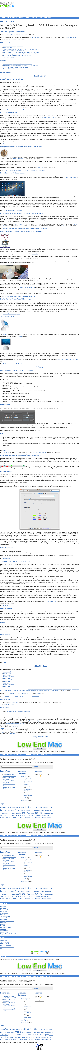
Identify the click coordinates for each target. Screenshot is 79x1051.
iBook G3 (64, 690)
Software (33, 17)
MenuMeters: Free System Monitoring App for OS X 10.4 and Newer (20, 65)
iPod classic (24, 693)
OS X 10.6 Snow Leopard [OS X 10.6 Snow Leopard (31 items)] (19, 815)
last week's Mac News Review (49, 117)
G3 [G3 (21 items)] (46, 807)
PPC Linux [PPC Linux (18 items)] (8, 817)
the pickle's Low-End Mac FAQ (8, 933)
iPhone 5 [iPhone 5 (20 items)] (28, 810)
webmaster (16, 726)
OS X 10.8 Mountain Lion (19, 158)
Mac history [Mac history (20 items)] (49, 810)
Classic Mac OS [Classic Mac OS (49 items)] (30, 807)
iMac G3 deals (6, 686)
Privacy (45, 714)
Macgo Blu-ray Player (5, 945)
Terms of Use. (12, 733)
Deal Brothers (3, 922)
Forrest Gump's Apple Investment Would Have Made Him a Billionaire (21, 54)
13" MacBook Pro (57, 689)
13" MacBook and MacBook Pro (36, 689)
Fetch (4, 662)
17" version (19, 336)
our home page (10, 711)
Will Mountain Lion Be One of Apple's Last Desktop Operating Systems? (21, 52)
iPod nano (29, 693)
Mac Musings (27, 778)
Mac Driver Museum (5, 927)
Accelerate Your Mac (5, 918)
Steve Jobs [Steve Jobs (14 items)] (23, 817)
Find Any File (6, 452)
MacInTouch (3, 911)
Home (3, 17)
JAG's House (3, 929)
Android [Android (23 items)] (2, 807)
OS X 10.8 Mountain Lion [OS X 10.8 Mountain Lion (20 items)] (39, 815)
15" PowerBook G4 (18, 690)
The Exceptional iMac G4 (9, 57)
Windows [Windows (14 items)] (42, 817)
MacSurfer (3, 906)
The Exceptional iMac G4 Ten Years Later (13, 364)
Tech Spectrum (28, 781)
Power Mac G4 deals (8, 680)
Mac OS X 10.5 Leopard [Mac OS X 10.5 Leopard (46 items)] (40, 813)
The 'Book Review (35, 37)
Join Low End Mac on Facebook (40, 738)
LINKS (2, 728)
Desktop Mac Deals (5, 72)
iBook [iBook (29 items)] (50, 807)
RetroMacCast (4, 919)
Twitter (16, 696)
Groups (27, 17)
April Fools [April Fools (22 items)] (12, 807)
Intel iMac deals (7, 673)
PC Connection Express (6, 944)
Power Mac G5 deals (8, 676)
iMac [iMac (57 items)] (2, 810)
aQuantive (23, 91)
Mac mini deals (7, 672)
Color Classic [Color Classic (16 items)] (39, 807)
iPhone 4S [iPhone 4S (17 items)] (23, 810)
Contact (49, 714)
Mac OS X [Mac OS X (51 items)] (11, 813)
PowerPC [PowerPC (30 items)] (3, 817)
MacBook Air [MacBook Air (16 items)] (43, 810)
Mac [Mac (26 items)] (35, 810)
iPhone (12, 693)
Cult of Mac (3, 908)
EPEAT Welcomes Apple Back (10, 47)
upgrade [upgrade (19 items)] (34, 817)
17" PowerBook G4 (28, 690)
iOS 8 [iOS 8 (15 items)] (10, 810)
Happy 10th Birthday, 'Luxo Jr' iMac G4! (67, 359)
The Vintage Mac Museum (7, 921)
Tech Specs (14, 17)
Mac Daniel (27, 789)
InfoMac (2, 914)
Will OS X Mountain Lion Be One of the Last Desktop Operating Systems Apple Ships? (25, 228)
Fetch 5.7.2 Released (8, 68)
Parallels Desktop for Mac (7, 947)
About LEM (30, 714)
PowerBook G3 (55, 690)
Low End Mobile (25, 800)
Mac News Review (7, 21)
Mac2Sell (2, 925)
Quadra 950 (15, 702)
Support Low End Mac (9, 704)
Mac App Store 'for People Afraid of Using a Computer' (17, 55)
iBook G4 (48, 690)
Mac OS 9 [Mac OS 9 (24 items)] (5, 813)
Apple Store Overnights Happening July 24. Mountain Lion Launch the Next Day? (24, 170)
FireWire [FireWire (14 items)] (43, 807)
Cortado (4, 225)
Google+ (21, 696)
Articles (21, 17)
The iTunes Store (4, 942)
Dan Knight (25, 34)
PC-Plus (63, 225)
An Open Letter (7, 144)
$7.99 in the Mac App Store (40, 452)
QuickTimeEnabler (51, 601)
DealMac (2, 924)
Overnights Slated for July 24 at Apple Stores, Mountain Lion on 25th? (21, 49)
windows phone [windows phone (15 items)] (47, 817)
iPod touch (17, 693)
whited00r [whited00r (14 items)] (38, 817)
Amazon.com (3, 940)
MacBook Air (48, 689)
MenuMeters (6, 558)
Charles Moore (11, 34)
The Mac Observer (5, 916)
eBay (1, 948)
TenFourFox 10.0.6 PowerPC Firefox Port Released (16, 67)
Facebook (7, 696)
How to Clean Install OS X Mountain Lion (13, 50)
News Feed (35, 754)
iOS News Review (71, 37)
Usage (41, 714)
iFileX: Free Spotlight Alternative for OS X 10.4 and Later (17, 64)
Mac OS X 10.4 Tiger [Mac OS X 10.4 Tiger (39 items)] (23, 813)
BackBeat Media (22, 959)
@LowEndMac (47, 17)
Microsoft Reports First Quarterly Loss (13, 46)
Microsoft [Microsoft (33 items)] (7, 815)
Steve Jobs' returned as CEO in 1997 (26, 287)
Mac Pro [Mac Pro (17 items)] (2, 815)
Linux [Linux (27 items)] (31, 810)
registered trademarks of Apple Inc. (15, 723)
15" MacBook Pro (66, 689)
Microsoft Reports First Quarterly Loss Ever (14, 110)
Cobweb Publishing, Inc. (35, 721)
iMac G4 (5, 334)
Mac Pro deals (7, 675)
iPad (9, 693)
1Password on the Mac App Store (11, 314)
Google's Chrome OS (19, 224)
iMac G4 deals (6, 681)
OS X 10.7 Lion (40, 167)
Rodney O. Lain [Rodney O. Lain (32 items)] (16, 817)
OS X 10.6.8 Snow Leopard (69, 177)
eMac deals (6, 683)
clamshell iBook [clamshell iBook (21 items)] (20, 807)
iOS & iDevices (27, 791)
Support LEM (43, 754)
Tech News (23, 799)
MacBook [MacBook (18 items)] (38, 810)
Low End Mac (24, 776)
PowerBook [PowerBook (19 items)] (48, 815)
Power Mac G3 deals (8, 684)
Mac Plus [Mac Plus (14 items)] (51, 813)
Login (50, 754)
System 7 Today (4, 932)
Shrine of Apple (4, 910)
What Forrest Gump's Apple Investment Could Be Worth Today (19, 296)
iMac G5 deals (6, 678)
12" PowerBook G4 (7, 690)
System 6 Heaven (4, 930)
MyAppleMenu (4, 913)
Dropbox (76, 224)
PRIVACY (3, 732)
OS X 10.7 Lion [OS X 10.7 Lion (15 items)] (30, 815)
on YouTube (35, 254)
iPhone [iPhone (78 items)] (17, 810)
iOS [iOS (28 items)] (8, 810)
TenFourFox (6, 606)
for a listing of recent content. (22, 711)
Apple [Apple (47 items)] (7, 807)
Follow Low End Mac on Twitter (40, 736)
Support (40, 17)
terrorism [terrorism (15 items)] (27, 817)
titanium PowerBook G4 (39, 690)
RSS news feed (35, 696)
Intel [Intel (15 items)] (5, 810)
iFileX (4, 450)
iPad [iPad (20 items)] (12, 810)
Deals (8, 17)
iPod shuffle (38, 693)
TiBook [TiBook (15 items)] (30, 817)
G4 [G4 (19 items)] (47, 807)
